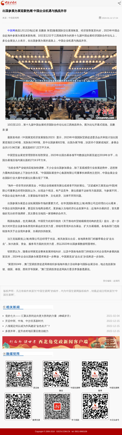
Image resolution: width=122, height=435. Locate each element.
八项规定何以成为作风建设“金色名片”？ (27, 326)
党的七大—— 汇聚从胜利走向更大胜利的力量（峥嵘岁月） (38, 316)
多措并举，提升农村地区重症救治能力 (26, 331)
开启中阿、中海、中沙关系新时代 (24, 321)
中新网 (11, 30)
